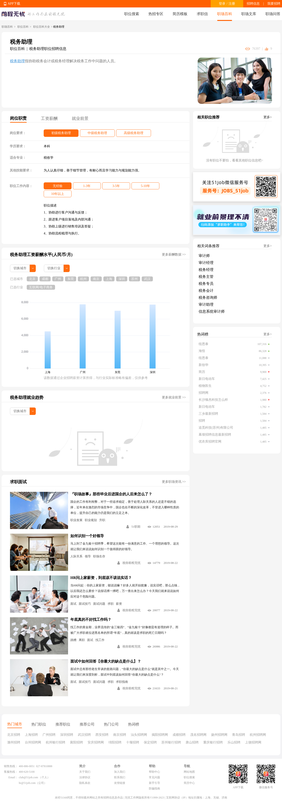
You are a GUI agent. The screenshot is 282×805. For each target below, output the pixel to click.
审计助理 (206, 304)
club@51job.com (28, 777)
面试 (73, 603)
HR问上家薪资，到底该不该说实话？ (101, 578)
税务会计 (206, 290)
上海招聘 (31, 734)
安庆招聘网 (96, 742)
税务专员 (206, 284)
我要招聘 (273, 3)
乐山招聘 (233, 742)
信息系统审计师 (212, 311)
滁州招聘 (13, 742)
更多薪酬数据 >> (174, 254)
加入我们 (119, 771)
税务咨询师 (208, 297)
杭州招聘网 (258, 734)
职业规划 (91, 520)
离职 (82, 640)
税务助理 (17, 61)
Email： (13, 777)
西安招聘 (101, 734)
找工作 (100, 640)
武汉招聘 (84, 734)
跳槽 (73, 640)
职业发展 (76, 520)
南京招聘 (119, 734)
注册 (232, 3)
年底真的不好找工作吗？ (90, 619)
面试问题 (99, 603)
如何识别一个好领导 (87, 536)
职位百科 (23, 26)
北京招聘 (13, 734)
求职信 (202, 14)
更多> (267, 117)
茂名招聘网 (198, 734)
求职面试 (18, 482)
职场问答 (273, 14)
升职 (102, 520)
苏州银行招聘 (171, 742)
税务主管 (206, 277)
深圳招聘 (66, 734)
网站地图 (189, 771)
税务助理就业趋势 (26, 397)
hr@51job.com (27, 783)
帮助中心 (154, 771)
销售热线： (11, 766)
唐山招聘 (192, 742)
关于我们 (84, 771)
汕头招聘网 (139, 734)
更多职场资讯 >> (174, 481)
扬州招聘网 (219, 734)
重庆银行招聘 (213, 742)
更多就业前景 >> (174, 397)
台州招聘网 (33, 742)
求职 (111, 603)
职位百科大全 (41, 26)
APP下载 (14, 3)
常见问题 (154, 777)
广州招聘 (49, 734)
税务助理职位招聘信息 (47, 49)
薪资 (119, 603)
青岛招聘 (238, 734)
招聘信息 (253, 3)
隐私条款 (84, 783)
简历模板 (180, 14)
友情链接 (119, 783)
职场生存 (99, 556)
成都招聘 (179, 734)
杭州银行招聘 (55, 742)
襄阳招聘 (76, 742)
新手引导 (154, 783)
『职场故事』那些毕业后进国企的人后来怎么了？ (111, 494)
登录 (222, 3)
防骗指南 (154, 788)
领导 (88, 556)
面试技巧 (85, 603)
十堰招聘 (132, 742)
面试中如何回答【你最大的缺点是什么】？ (105, 661)
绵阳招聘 (114, 742)
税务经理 (206, 270)
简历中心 (189, 783)
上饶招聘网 (253, 742)
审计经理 (206, 263)
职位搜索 (131, 14)
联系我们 (119, 777)
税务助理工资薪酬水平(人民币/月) (41, 254)
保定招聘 (150, 742)
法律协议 (84, 777)
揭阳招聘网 (160, 734)
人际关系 (76, 556)
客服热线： (11, 771)
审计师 (204, 256)
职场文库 (248, 14)
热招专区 (155, 14)
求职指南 (122, 681)
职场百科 (224, 14)
